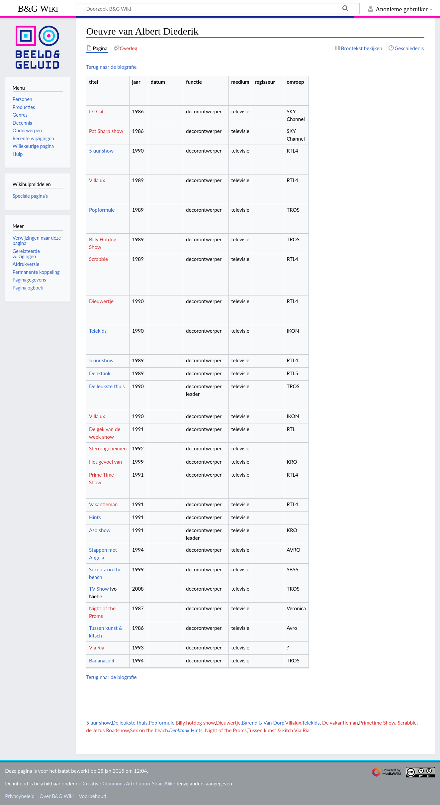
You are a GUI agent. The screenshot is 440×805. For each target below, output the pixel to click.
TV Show (99, 589)
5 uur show (101, 151)
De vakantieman (340, 723)
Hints (95, 517)
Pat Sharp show (106, 131)
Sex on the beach (149, 730)
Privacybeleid (20, 796)
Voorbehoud (92, 796)
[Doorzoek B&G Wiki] (217, 8)
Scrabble (98, 259)
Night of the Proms (226, 730)
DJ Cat (96, 111)
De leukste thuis (107, 386)
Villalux (97, 180)
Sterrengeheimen (108, 448)
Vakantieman (103, 504)
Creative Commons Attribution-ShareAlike (129, 783)
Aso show (100, 530)
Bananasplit (102, 660)
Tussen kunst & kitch (270, 730)
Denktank (100, 373)
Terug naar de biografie (111, 67)
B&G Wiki (38, 8)
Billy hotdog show (195, 723)
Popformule (102, 210)
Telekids (98, 331)
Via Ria (96, 647)
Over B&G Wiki (57, 796)
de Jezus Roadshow (107, 730)
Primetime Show (377, 723)
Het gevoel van (105, 462)
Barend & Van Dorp (263, 723)
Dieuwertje (101, 301)
